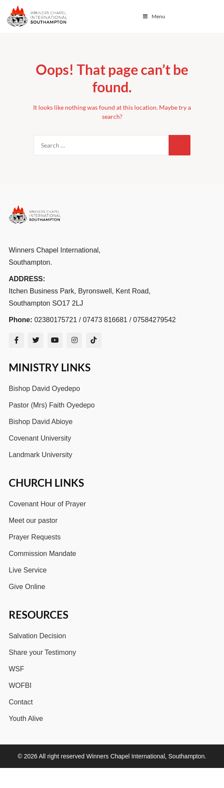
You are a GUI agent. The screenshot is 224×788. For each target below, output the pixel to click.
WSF (16, 669)
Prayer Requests (35, 537)
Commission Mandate (42, 553)
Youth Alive (26, 718)
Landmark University (40, 454)
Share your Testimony (42, 652)
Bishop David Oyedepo (44, 388)
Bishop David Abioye (41, 421)
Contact (21, 702)
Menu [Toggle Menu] (153, 16)
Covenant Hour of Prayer (47, 504)
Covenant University (40, 438)
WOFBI (20, 685)
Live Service (28, 570)
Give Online (27, 586)
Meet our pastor (33, 520)
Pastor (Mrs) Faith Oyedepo (52, 405)
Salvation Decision (37, 636)
